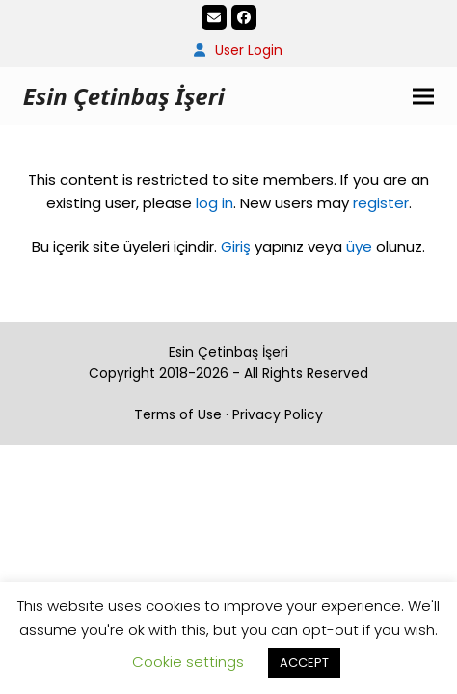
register (381, 203)
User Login (248, 50)
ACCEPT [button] (304, 663)
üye (359, 246)
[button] (423, 96)
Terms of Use (178, 414)
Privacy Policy (277, 414)
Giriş (236, 246)
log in (212, 203)
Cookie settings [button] (188, 662)
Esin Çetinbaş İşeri (124, 96)
